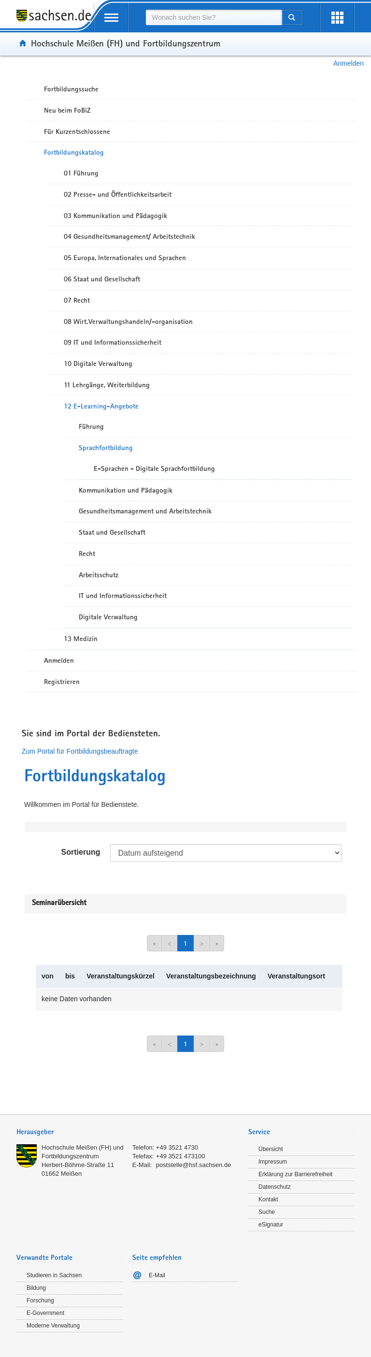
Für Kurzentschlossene (77, 131)
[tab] (127, 1133)
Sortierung (80, 852)
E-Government (45, 1313)
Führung (91, 426)
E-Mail (157, 1275)
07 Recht (77, 300)
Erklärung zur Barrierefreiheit (295, 1174)
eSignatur (270, 1224)
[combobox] (213, 17)
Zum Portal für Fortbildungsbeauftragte (80, 751)
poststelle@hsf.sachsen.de (193, 1164)
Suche (266, 1212)
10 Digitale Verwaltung (98, 363)
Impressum (272, 1161)
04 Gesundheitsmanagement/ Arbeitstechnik (129, 236)
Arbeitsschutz (98, 574)
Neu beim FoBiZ (67, 110)
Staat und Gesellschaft (112, 532)
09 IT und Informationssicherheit (112, 342)
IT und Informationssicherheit (123, 595)
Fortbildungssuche (71, 89)
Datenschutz (274, 1186)
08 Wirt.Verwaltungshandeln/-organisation (128, 321)
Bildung (36, 1287)
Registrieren (62, 681)
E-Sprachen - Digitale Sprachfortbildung (154, 468)
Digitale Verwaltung (108, 617)
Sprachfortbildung (106, 447)
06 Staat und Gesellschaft (102, 279)
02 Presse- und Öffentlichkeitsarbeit (117, 194)
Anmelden (348, 63)
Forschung (40, 1300)
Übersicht (270, 1149)
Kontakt (268, 1199)
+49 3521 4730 (177, 1147)
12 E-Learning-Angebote (101, 406)
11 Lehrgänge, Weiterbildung (107, 384)
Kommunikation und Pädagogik (125, 490)
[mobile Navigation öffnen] (111, 17)
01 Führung (81, 173)
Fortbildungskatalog (74, 152)
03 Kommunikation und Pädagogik (115, 215)
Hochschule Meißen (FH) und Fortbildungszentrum (125, 43)
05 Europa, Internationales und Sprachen (125, 257)
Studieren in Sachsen (54, 1275)
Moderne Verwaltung (53, 1325)
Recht (87, 553)
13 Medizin (81, 638)
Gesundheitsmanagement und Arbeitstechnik (145, 511)
